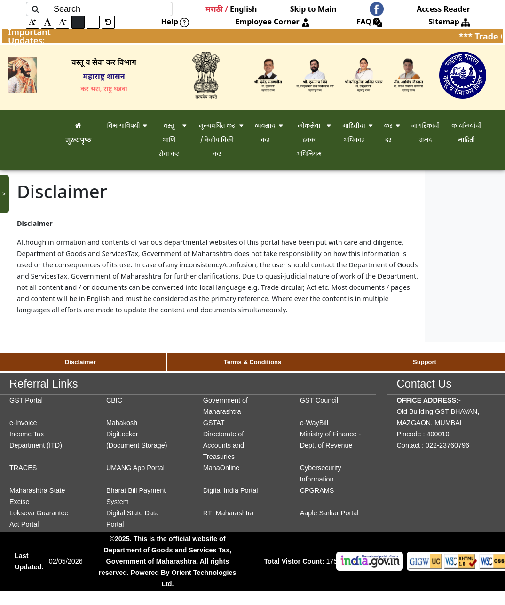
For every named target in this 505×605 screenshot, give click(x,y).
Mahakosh (121, 423)
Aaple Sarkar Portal (329, 513)
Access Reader (443, 9)
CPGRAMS (317, 490)
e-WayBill (314, 423)
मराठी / (216, 9)
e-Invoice (23, 423)
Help (175, 21)
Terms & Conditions (253, 361)
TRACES (23, 468)
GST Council (319, 400)
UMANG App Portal (135, 468)
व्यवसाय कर (265, 133)
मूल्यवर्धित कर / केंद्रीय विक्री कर (217, 140)
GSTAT (214, 423)
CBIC (114, 400)
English (243, 9)
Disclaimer (80, 361)
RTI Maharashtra (228, 513)
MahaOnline (221, 468)
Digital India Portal (230, 490)
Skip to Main (313, 9)
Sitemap (449, 21)
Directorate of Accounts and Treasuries (223, 445)
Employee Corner (273, 21)
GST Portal (26, 400)
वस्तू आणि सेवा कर (169, 140)
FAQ (369, 21)
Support (424, 361)
